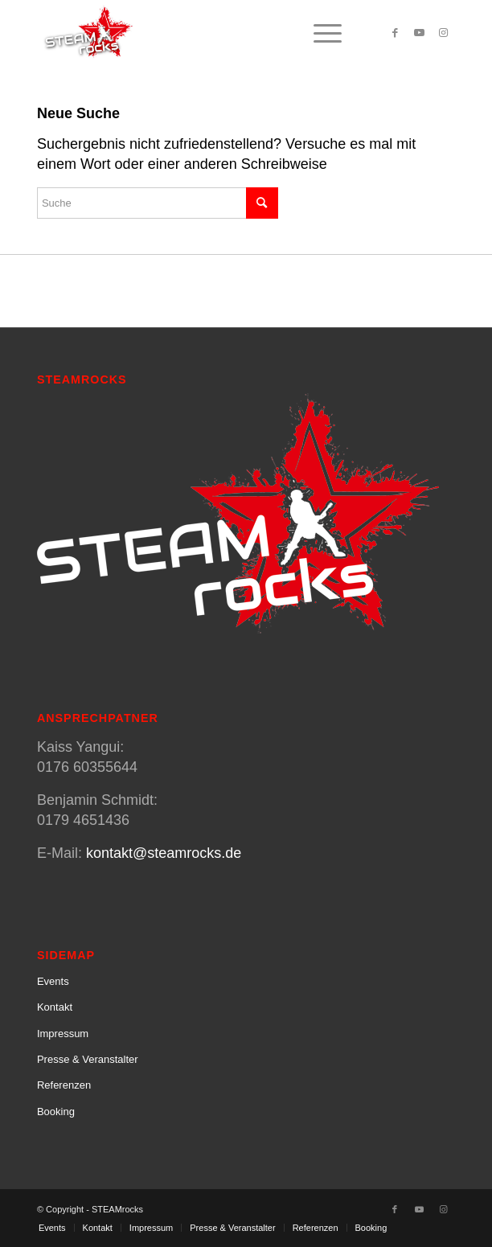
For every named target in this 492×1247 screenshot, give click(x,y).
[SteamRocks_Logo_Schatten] (204, 33)
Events (53, 981)
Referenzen (64, 1085)
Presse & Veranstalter (87, 1059)
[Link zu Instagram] (443, 33)
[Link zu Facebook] (395, 33)
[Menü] (319, 33)
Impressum (62, 1034)
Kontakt (54, 1007)
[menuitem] (319, 33)
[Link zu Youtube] (419, 33)
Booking (56, 1111)
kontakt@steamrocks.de (163, 853)
